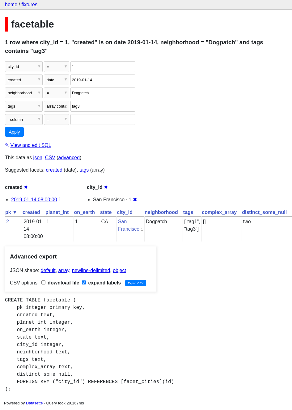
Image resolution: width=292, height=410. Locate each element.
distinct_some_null (264, 212)
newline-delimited (91, 270)
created (54, 170)
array (63, 270)
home (11, 4)
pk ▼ (11, 212)
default (48, 270)
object (119, 270)
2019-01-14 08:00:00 (34, 199)
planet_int (57, 212)
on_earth (84, 212)
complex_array (219, 212)
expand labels (101, 282)
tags (84, 170)
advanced (69, 157)
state (106, 212)
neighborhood (161, 212)
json (37, 157)
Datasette (34, 403)
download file (60, 282)
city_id (125, 212)
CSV (50, 157)
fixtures (29, 4)
